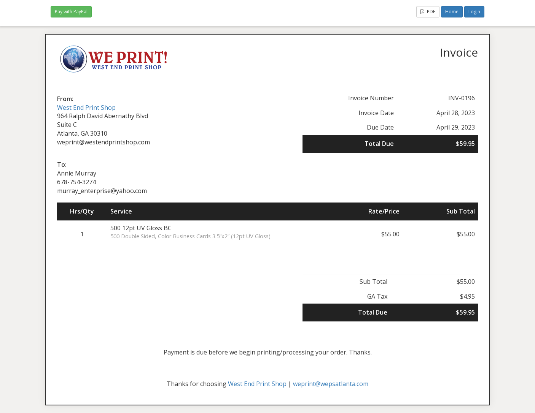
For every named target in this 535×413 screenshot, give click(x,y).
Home (452, 11)
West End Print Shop (86, 107)
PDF (427, 11)
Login (474, 11)
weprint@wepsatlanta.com (330, 384)
